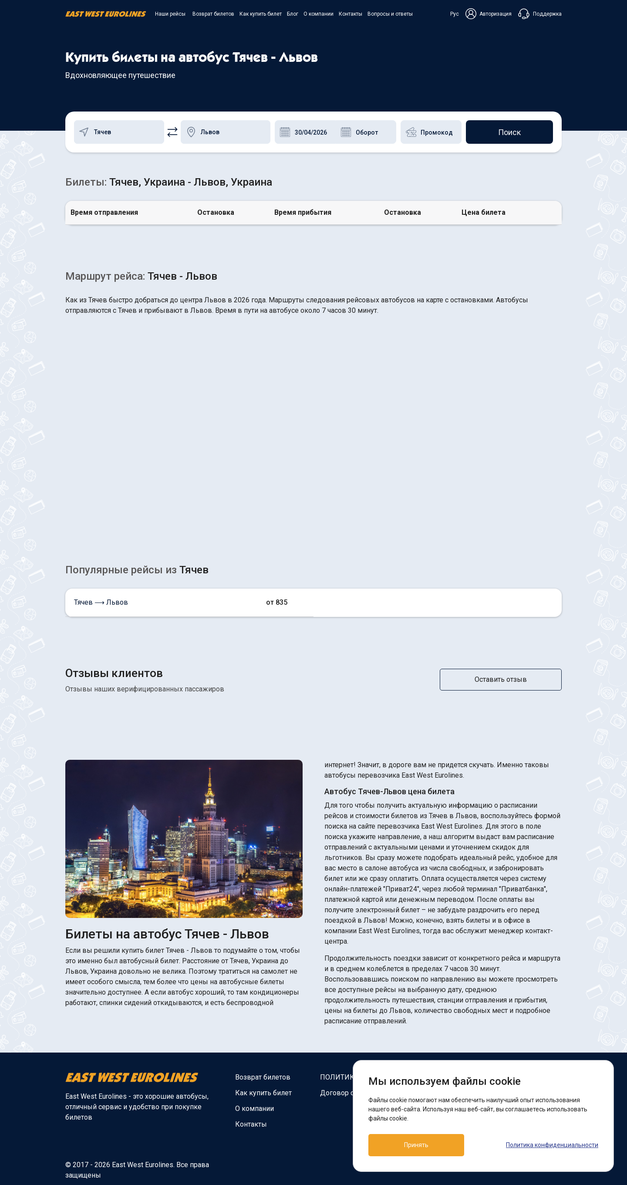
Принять (416, 1144)
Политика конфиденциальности (552, 1144)
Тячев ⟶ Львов (101, 602)
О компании (318, 14)
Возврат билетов (213, 14)
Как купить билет (260, 14)
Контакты (350, 14)
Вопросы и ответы (390, 14)
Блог (292, 14)
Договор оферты (348, 1093)
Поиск (509, 132)
